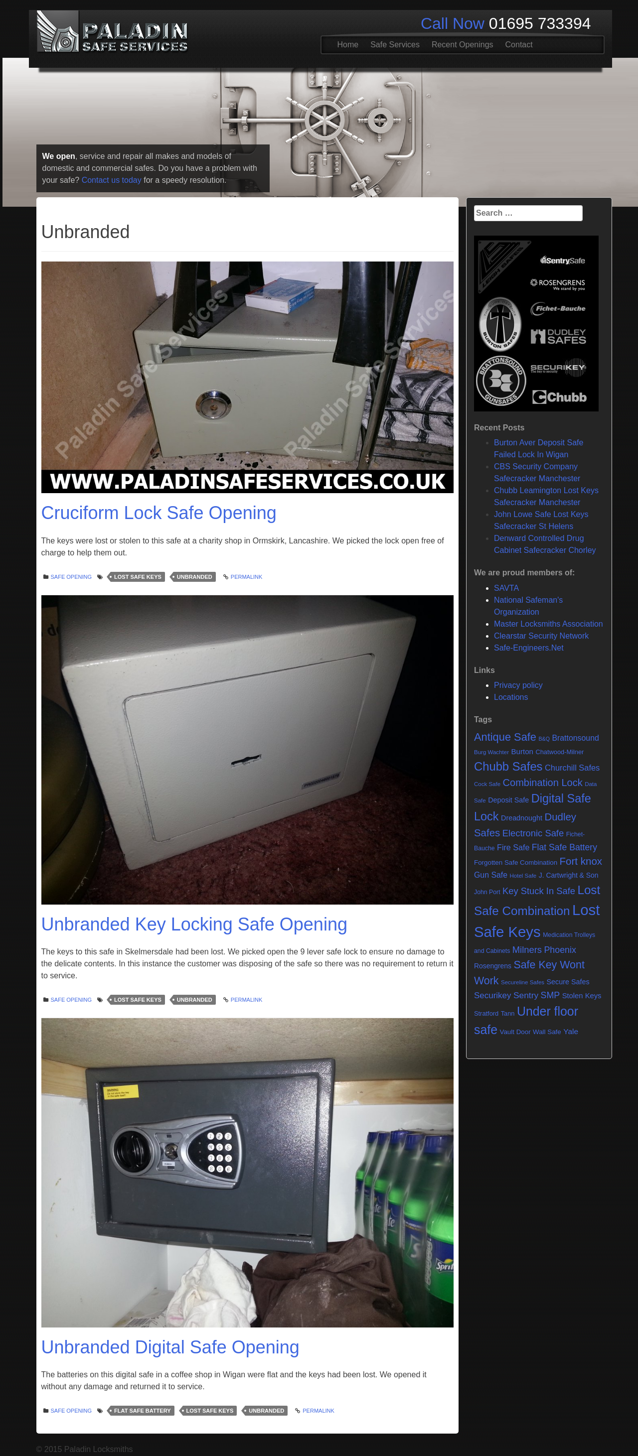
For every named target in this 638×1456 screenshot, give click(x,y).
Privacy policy (518, 685)
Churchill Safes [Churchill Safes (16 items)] (572, 767)
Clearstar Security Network (541, 636)
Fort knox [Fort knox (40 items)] (581, 861)
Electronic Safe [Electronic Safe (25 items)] (533, 833)
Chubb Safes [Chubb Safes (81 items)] (508, 766)
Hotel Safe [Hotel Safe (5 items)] (522, 876)
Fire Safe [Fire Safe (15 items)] (513, 847)
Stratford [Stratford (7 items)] (486, 1013)
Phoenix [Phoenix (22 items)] (560, 950)
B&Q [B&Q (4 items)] (544, 739)
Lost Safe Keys (137, 577)
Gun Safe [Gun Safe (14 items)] (490, 875)
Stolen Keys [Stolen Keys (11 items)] (582, 996)
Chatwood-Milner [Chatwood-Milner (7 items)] (559, 752)
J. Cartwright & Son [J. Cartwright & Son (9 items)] (569, 875)
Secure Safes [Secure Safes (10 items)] (568, 982)
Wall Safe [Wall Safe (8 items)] (547, 1032)
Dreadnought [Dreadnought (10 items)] (521, 818)
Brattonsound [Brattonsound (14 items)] (575, 738)
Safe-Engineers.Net (529, 648)
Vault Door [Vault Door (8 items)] (514, 1032)
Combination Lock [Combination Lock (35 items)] (543, 782)
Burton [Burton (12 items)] (522, 751)
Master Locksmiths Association (548, 624)
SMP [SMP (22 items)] (550, 995)
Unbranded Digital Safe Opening (170, 1347)
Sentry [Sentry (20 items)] (525, 995)
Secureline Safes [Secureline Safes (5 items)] (522, 982)
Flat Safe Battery (142, 1411)
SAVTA (506, 588)
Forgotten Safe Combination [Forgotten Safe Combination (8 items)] (515, 862)
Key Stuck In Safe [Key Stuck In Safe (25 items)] (538, 891)
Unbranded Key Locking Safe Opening (194, 924)
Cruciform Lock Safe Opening (159, 513)
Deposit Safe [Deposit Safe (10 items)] (508, 800)
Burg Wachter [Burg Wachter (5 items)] (491, 752)
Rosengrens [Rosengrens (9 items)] (492, 966)
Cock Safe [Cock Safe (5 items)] (487, 784)
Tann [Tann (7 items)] (508, 1013)
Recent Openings (462, 44)
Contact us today (112, 180)
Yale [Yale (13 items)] (570, 1031)
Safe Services (395, 44)
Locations (511, 697)
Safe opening (71, 577)
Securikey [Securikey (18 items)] (492, 995)
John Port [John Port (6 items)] (487, 892)
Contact (519, 44)
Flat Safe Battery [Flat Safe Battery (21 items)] (564, 847)
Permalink (247, 577)
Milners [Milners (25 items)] (527, 949)
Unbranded (194, 577)
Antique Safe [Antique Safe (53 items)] (505, 737)
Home (348, 44)
